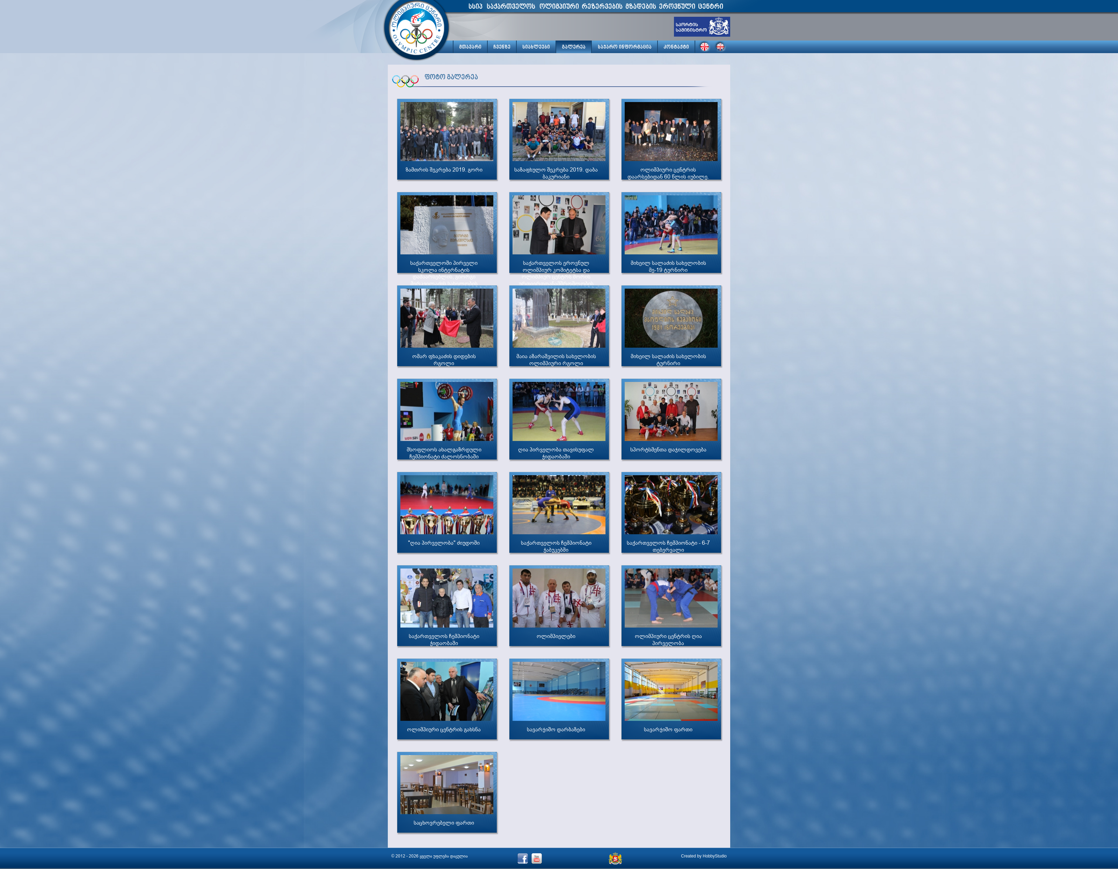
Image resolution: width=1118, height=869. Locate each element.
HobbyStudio (715, 856)
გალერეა (574, 47)
